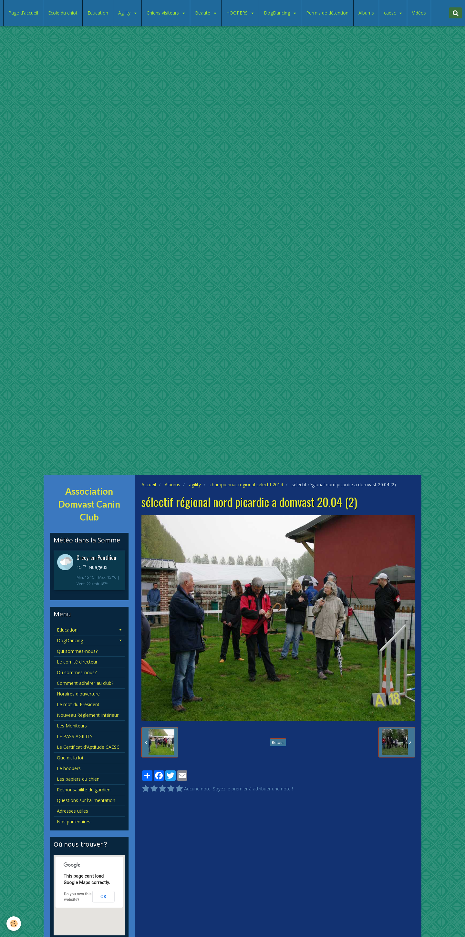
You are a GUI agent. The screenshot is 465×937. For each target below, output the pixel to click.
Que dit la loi (70, 758)
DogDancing (277, 13)
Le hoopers (69, 768)
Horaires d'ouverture (78, 694)
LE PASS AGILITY (74, 736)
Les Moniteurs (72, 726)
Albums (366, 13)
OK (103, 896)
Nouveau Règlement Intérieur (88, 715)
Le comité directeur (77, 662)
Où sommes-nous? (77, 672)
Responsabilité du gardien (83, 790)
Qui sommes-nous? (77, 651)
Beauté (203, 13)
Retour (278, 742)
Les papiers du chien (78, 779)
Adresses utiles (72, 811)
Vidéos (419, 13)
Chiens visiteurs (163, 13)
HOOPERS (237, 13)
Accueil (148, 484)
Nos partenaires (73, 822)
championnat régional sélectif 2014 (246, 484)
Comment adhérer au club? (85, 683)
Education (98, 13)
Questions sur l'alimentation (86, 800)
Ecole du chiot (63, 13)
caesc (390, 13)
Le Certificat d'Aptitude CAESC (88, 747)
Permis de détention (327, 13)
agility (195, 484)
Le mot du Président (78, 704)
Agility (125, 13)
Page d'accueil (23, 13)
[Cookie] (13, 923)
